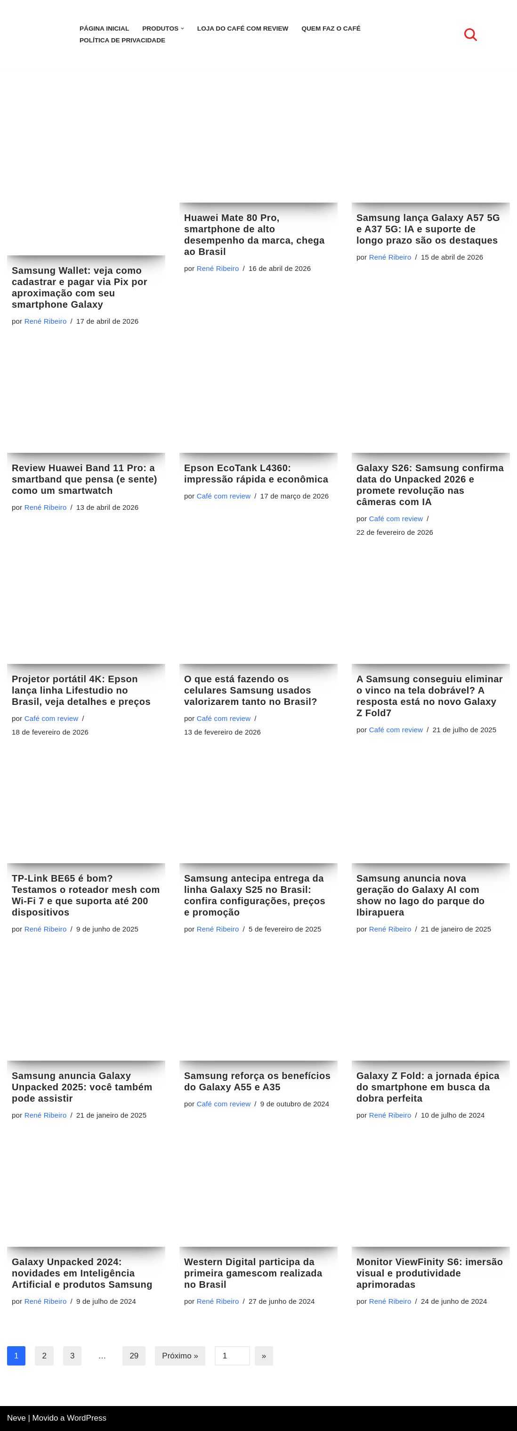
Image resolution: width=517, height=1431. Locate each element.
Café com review (224, 505)
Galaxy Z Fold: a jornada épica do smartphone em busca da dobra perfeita (428, 1095)
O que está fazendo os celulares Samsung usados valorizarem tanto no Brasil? (250, 690)
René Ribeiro (45, 326)
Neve (16, 1418)
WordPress (86, 1418)
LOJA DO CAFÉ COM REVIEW (243, 28)
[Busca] (470, 34)
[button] (182, 28)
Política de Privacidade (122, 40)
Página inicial (104, 28)
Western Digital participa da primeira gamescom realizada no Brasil (253, 1285)
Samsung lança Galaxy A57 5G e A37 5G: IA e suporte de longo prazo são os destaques (428, 233)
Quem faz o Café (330, 28)
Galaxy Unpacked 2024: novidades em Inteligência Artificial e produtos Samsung (82, 1285)
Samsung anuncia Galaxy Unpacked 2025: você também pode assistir (82, 1095)
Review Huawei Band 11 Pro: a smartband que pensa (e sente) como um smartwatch (84, 488)
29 (133, 1368)
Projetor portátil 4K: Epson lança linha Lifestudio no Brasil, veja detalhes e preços (81, 690)
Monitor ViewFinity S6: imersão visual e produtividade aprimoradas (429, 1285)
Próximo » (180, 1368)
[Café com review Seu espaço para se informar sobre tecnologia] (35, 34)
